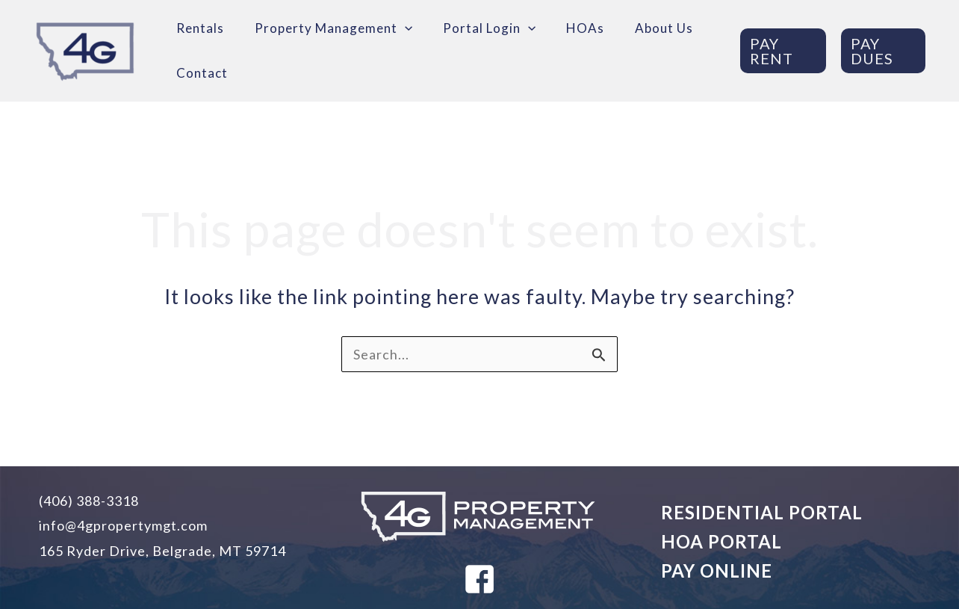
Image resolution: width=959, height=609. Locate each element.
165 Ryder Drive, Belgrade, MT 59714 (162, 550)
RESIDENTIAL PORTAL (762, 512)
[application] (404, 28)
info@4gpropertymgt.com (123, 525)
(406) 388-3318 (89, 500)
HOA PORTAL (721, 541)
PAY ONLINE (716, 570)
